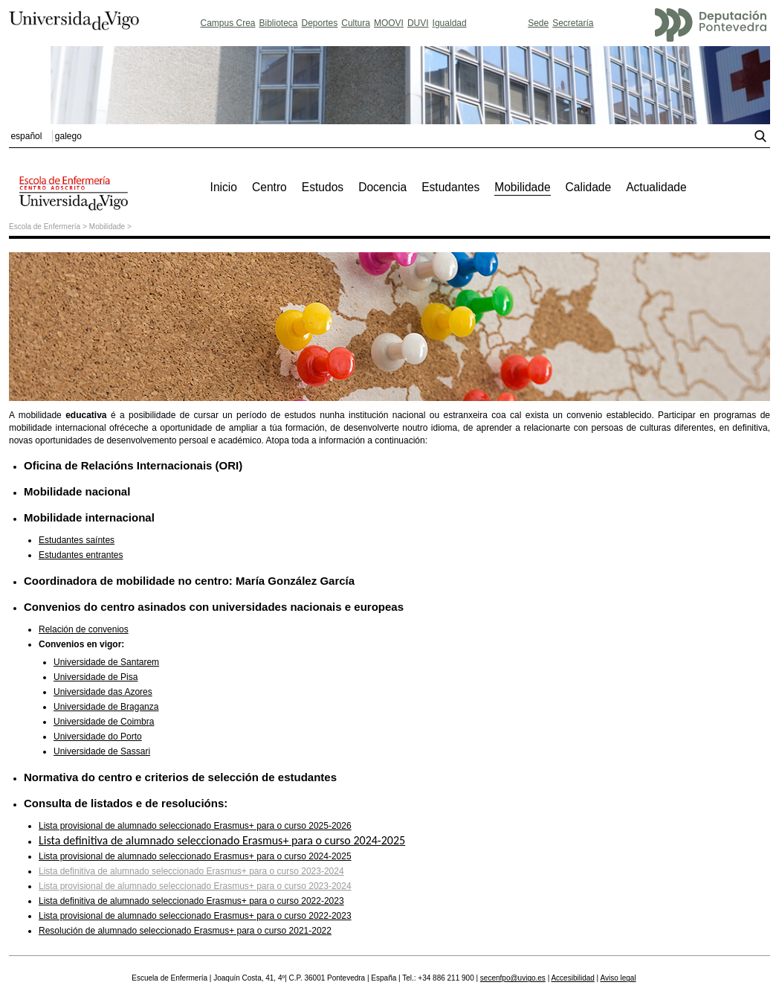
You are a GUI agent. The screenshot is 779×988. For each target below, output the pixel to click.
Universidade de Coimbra (104, 721)
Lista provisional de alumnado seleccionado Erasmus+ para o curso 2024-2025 (195, 856)
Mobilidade (107, 226)
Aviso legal (618, 978)
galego (68, 136)
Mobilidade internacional (89, 517)
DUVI (418, 23)
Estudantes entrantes (81, 555)
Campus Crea (227, 23)
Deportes (320, 23)
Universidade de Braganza (106, 707)
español (26, 136)
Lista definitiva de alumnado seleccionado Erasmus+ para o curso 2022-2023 (191, 901)
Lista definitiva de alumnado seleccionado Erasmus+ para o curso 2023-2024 (191, 871)
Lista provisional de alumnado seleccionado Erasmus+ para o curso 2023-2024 (195, 886)
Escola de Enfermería (44, 226)
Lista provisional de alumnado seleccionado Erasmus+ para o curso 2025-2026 (195, 826)
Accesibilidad (572, 978)
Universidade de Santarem (106, 662)
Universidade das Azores (103, 692)
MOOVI (389, 23)
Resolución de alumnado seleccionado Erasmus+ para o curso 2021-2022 (185, 931)
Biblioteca (278, 23)
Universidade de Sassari (102, 751)
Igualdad (450, 23)
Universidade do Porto (98, 736)
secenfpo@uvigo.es (513, 978)
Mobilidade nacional (77, 491)
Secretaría (572, 23)
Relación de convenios (84, 629)
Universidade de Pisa (96, 677)
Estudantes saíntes (76, 540)
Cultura (355, 23)
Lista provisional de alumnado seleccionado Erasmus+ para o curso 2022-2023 (195, 916)
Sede (538, 23)
